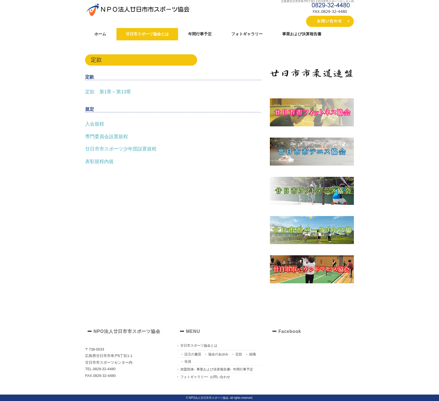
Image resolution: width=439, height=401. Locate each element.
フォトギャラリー (247, 34)
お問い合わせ (220, 377)
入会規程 (94, 124)
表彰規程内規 (99, 161)
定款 (238, 354)
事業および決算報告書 (301, 34)
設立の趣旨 (193, 354)
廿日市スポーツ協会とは (147, 34)
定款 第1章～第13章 (108, 91)
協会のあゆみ (218, 354)
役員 (188, 361)
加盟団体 (187, 369)
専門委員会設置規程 (106, 136)
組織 (252, 354)
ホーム (100, 34)
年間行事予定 (200, 34)
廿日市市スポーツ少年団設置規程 (121, 149)
